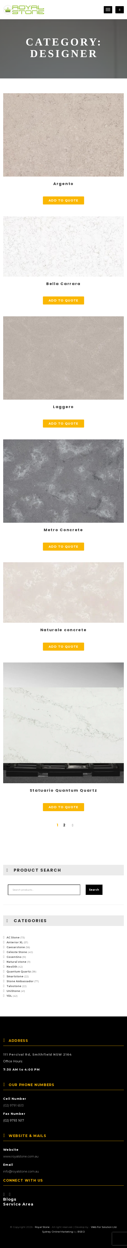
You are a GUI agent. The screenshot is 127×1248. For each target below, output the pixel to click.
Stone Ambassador (20, 981)
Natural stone (16, 961)
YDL (9, 995)
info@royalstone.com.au (21, 1171)
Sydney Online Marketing (57, 1231)
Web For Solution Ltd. (104, 1227)
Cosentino (14, 957)
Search (94, 889)
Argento (63, 183)
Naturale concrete (63, 629)
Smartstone (15, 976)
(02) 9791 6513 (13, 1105)
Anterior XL (15, 942)
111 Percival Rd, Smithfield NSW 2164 (37, 1054)
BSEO (81, 1231)
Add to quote (63, 200)
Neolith (12, 966)
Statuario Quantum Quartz (63, 790)
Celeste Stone (17, 952)
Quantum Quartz (19, 971)
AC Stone (13, 937)
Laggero (63, 406)
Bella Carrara (63, 283)
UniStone (13, 991)
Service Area (18, 1204)
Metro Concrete (63, 529)
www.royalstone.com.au (20, 1156)
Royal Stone (42, 1227)
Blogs (9, 1199)
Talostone (14, 986)
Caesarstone (16, 947)
